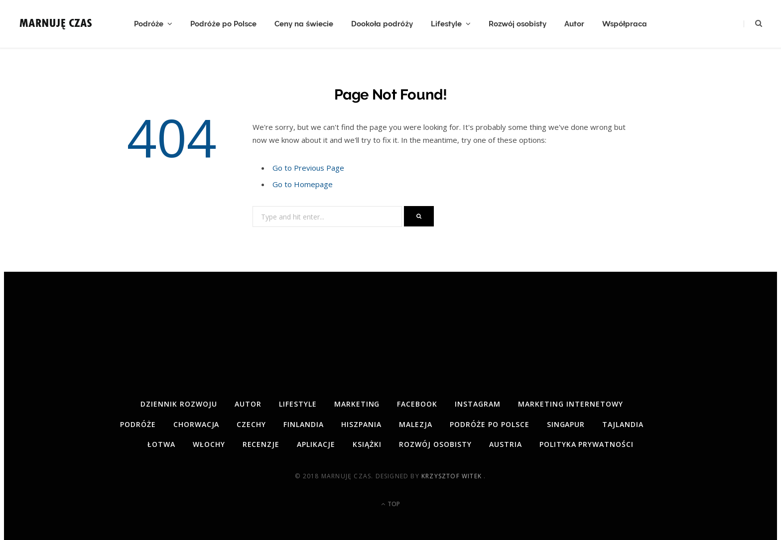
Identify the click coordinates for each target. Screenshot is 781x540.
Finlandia (303, 424)
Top (390, 504)
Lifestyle (446, 23)
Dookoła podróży (382, 23)
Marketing (357, 404)
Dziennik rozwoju (178, 404)
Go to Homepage (302, 184)
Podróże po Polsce (223, 23)
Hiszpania (361, 424)
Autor (574, 23)
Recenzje (261, 444)
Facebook (417, 404)
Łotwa (161, 444)
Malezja (415, 424)
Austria (505, 444)
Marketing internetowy (570, 404)
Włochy (209, 444)
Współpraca (624, 23)
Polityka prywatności (586, 444)
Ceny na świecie (303, 23)
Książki (367, 444)
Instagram (478, 404)
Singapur (566, 424)
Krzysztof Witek (452, 476)
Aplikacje (316, 444)
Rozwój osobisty (517, 23)
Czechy (251, 424)
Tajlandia (623, 424)
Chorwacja (196, 424)
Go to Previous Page (308, 168)
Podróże (149, 23)
